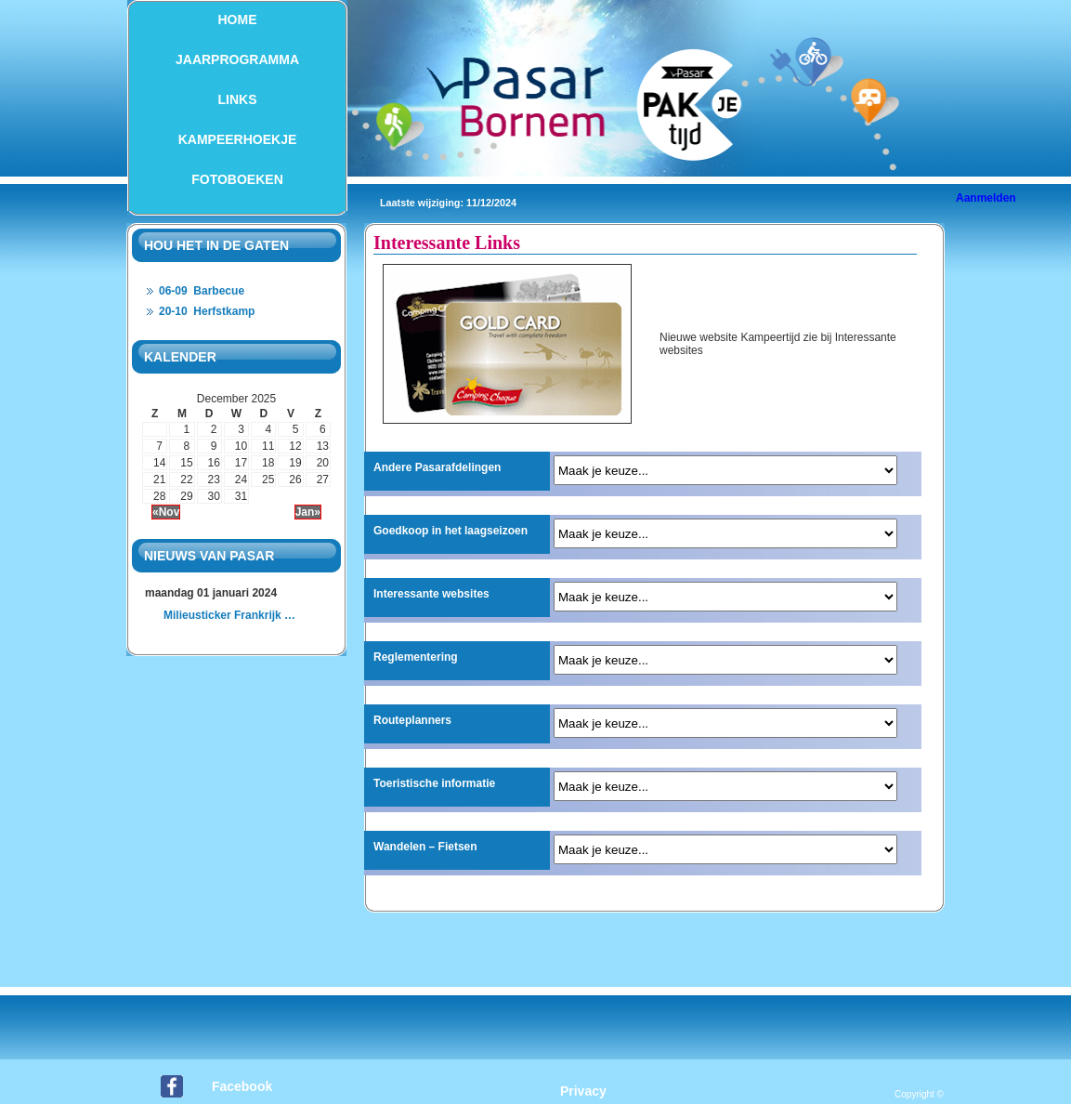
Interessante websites (431, 593)
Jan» (307, 512)
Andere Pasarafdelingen (437, 467)
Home (237, 19)
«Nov (165, 512)
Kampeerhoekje (237, 139)
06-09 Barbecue (201, 290)
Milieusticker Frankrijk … (229, 615)
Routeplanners (412, 720)
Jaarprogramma (237, 59)
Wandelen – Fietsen (425, 846)
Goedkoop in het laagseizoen (450, 530)
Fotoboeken (237, 179)
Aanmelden (986, 197)
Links (237, 99)
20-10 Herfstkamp (207, 311)
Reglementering (415, 657)
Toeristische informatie (434, 783)
